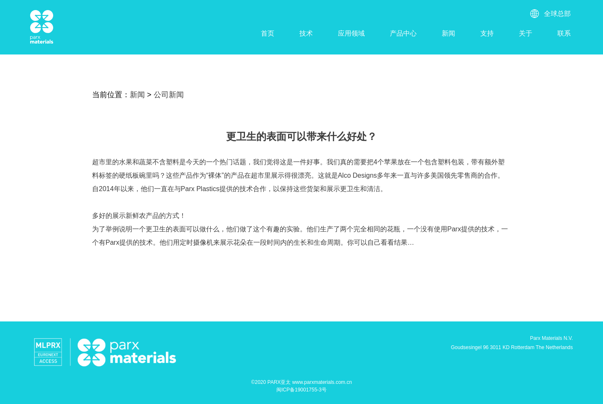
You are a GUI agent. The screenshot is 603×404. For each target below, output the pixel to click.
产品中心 (403, 33)
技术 (306, 33)
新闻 (448, 33)
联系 (564, 33)
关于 (525, 33)
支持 (487, 33)
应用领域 (351, 33)
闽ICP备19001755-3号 (301, 390)
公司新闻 (169, 95)
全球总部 (557, 13)
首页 (267, 33)
